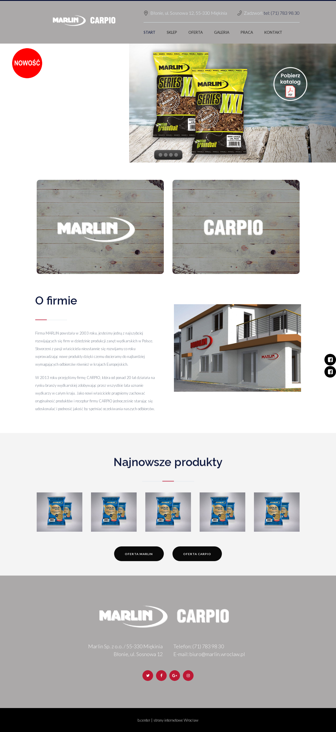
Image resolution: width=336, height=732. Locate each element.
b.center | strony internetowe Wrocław (168, 720)
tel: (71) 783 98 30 (281, 13)
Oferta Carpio (197, 554)
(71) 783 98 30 (208, 646)
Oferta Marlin (139, 554)
